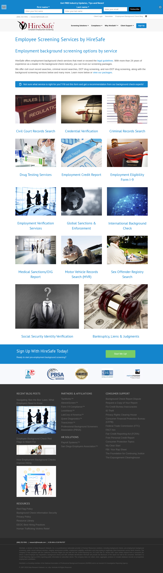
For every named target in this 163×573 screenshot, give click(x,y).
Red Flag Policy (25, 509)
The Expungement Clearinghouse (123, 457)
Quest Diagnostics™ (71, 418)
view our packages (102, 72)
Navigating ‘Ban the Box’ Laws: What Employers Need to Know (35, 401)
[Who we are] (81, 374)
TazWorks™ (67, 399)
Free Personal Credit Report (120, 437)
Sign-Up (141, 26)
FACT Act (110, 430)
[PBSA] (55, 374)
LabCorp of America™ (72, 414)
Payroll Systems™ (70, 442)
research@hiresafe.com (39, 17)
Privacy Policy (24, 516)
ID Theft (110, 410)
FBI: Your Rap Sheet (116, 449)
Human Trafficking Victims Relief (33, 528)
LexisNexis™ (67, 410)
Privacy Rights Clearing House (121, 414)
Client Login (98, 16)
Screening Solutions (79, 26)
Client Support (126, 26)
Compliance (96, 26)
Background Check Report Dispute (123, 399)
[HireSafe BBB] (30, 374)
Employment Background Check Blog (129, 16)
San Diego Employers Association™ (79, 446)
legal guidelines (105, 60)
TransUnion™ (68, 422)
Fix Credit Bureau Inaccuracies (121, 406)
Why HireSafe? (111, 26)
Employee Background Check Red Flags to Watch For (34, 440)
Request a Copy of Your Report (121, 403)
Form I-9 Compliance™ (73, 406)
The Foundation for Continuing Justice (125, 453)
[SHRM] (107, 374)
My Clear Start (113, 445)
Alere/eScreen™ (69, 403)
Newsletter (109, 16)
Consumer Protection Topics (120, 441)
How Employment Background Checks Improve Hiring (36, 461)
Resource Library (25, 520)
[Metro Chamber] (134, 374)
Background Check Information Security (37, 513)
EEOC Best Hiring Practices (31, 524)
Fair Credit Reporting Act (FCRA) (122, 434)
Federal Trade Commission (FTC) (123, 426)
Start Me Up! (120, 354)
